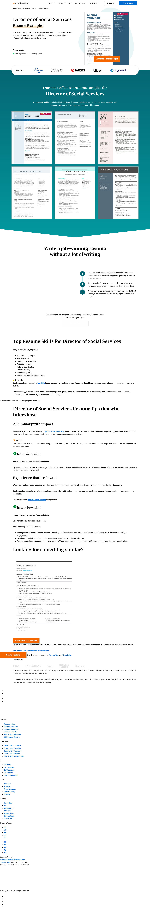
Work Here (8, 819)
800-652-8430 (5, 862)
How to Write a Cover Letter (14, 756)
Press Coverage (10, 789)
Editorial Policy (9, 792)
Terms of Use (53, 655)
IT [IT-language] (5, 838)
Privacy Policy (67, 655)
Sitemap (7, 794)
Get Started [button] (75, 323)
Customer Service (6, 857)
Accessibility (8, 808)
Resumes (60, 3)
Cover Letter (4, 741)
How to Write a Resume (12, 734)
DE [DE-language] (5, 842)
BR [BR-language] (5, 853)
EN (5, 827)
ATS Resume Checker (12, 737)
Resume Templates (11, 729)
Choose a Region (6, 823)
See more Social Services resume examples (32, 651)
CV (69, 3)
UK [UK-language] (5, 830)
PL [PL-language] (5, 850)
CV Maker (7, 765)
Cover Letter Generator (12, 746)
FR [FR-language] (5, 835)
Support (3, 799)
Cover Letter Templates (12, 751)
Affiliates (7, 811)
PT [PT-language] (5, 847)
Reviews (7, 786)
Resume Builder (17, 8)
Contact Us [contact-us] (8, 803)
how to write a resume (37, 500)
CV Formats (8, 773)
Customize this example (107, 59)
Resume (3, 720)
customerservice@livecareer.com (12, 860)
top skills (41, 383)
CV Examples (9, 767)
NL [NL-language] (5, 845)
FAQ (5, 806)
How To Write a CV (10, 775)
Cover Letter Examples (12, 748)
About (2, 780)
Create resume (13, 655)
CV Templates (9, 770)
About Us (7, 784)
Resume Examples (28, 8)
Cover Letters (80, 3)
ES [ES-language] (5, 833)
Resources (93, 3)
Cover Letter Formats (12, 754)
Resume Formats (10, 732)
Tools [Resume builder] (50, 3)
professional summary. (54, 431)
